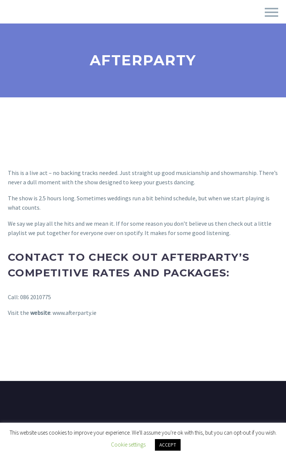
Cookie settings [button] (128, 444)
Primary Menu (271, 12)
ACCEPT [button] (167, 445)
